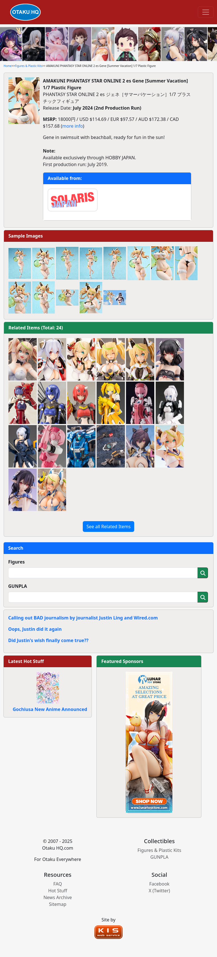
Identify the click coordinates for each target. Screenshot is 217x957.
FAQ (57, 884)
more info (72, 126)
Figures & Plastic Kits (28, 66)
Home (8, 66)
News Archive (58, 897)
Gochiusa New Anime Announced (50, 709)
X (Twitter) (159, 891)
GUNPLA (17, 586)
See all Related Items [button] (108, 526)
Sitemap (57, 904)
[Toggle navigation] (206, 12)
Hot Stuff (57, 891)
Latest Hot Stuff (26, 661)
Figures (16, 562)
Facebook (159, 884)
